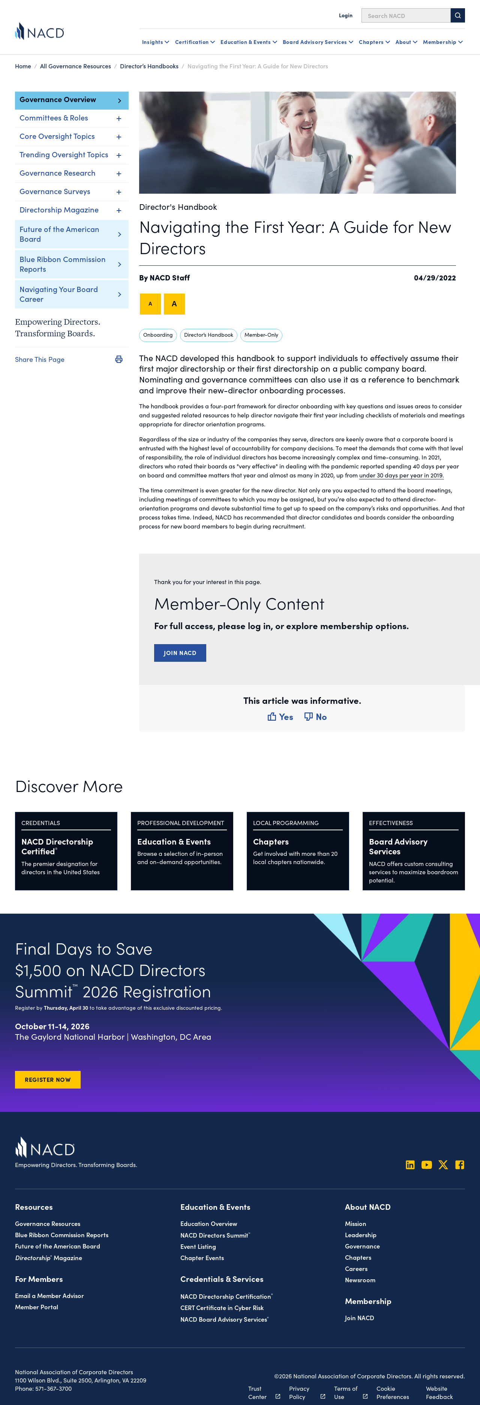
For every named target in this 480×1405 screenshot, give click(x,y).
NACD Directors (215, 1234)
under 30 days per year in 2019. (401, 475)
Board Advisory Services (398, 846)
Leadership (360, 1234)
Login (345, 15)
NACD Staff (170, 277)
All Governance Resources (75, 66)
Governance (362, 1245)
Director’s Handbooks (149, 66)
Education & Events (174, 841)
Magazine (48, 1257)
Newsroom (360, 1279)
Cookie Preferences (392, 1392)
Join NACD (180, 652)
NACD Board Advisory (224, 1319)
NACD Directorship (57, 846)
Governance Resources (47, 1223)
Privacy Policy (303, 1392)
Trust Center (260, 1392)
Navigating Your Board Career (59, 293)
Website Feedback (439, 1392)
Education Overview (208, 1223)
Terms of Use (346, 1392)
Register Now (48, 1079)
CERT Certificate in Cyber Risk (222, 1307)
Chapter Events (202, 1257)
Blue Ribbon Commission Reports (63, 263)
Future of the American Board (59, 233)
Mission (355, 1223)
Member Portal (36, 1306)
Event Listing (198, 1246)
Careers (356, 1268)
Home (23, 66)
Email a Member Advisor (49, 1295)
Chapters (271, 841)
